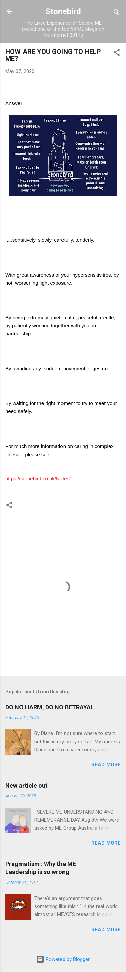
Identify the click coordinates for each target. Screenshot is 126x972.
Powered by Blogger (63, 959)
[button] (117, 53)
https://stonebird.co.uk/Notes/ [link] (38, 478)
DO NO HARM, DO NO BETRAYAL (49, 707)
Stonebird (63, 11)
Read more (106, 765)
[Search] (117, 13)
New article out (26, 785)
